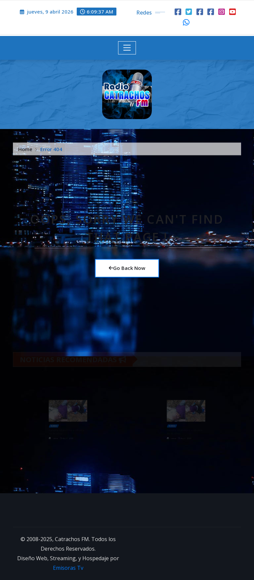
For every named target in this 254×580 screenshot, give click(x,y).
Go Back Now (127, 268)
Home (25, 151)
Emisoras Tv (68, 567)
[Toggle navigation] (127, 47)
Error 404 (51, 151)
